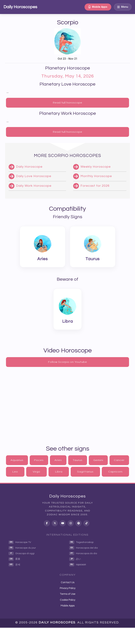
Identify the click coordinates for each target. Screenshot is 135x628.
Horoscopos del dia (83, 548)
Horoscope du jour (22, 548)
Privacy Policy (67, 588)
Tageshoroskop (81, 542)
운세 (14, 565)
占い (75, 559)
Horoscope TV (20, 542)
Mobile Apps (97, 6)
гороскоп (77, 565)
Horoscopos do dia (83, 553)
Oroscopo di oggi (21, 553)
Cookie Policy (67, 600)
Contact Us (67, 582)
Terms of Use (67, 594)
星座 (14, 559)
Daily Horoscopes (20, 7)
